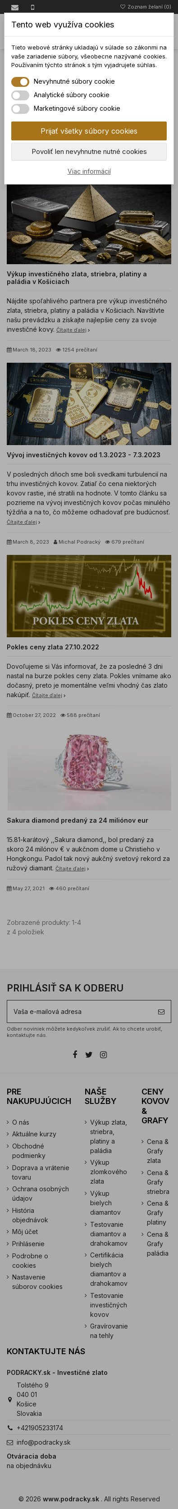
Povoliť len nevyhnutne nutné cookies (89, 151)
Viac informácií (89, 171)
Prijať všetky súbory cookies (89, 130)
